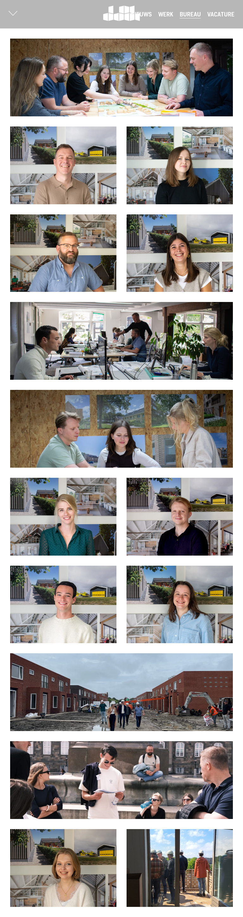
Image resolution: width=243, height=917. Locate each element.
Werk (165, 14)
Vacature (220, 14)
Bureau (190, 14)
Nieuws (141, 14)
